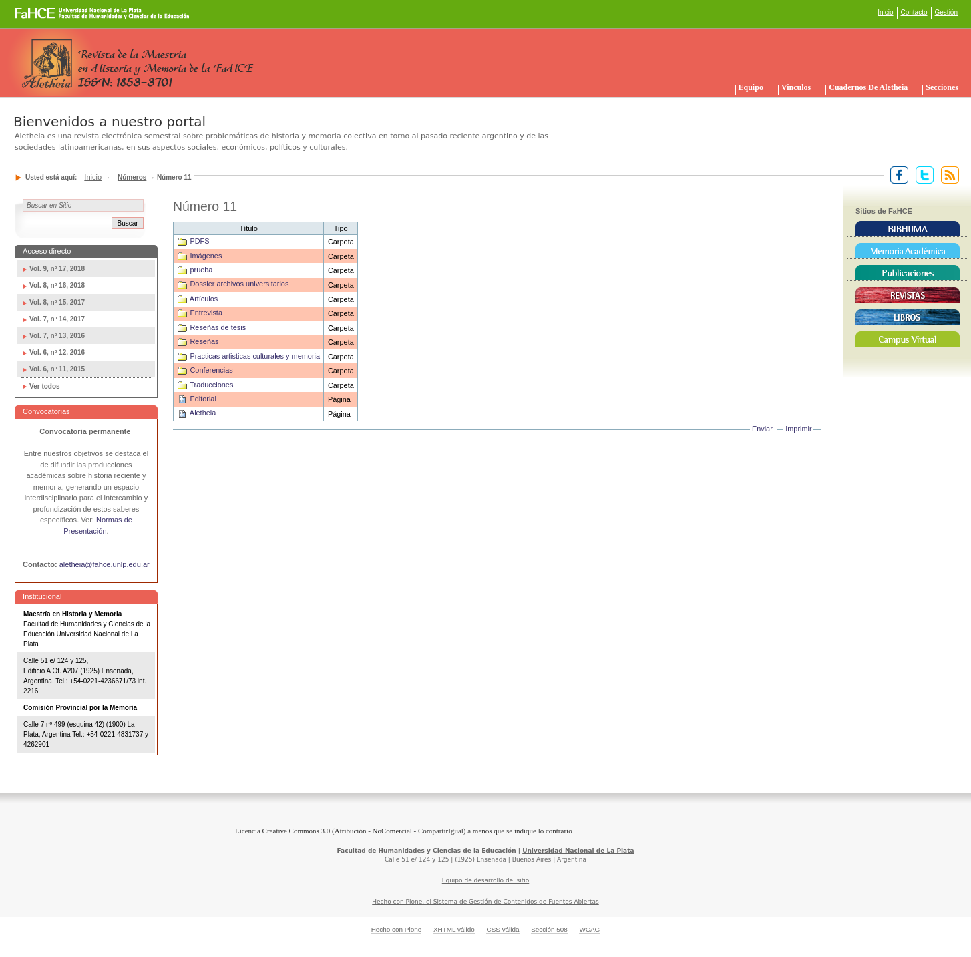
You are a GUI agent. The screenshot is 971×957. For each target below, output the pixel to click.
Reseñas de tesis (218, 327)
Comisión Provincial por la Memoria (80, 707)
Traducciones (211, 385)
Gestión (946, 12)
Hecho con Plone (396, 929)
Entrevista (206, 313)
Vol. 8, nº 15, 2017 (57, 302)
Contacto (914, 12)
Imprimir (798, 429)
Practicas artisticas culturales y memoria (255, 356)
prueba (201, 270)
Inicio (885, 12)
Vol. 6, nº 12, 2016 (57, 352)
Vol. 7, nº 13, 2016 (57, 335)
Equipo (751, 87)
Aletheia (203, 413)
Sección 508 (549, 929)
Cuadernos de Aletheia (868, 87)
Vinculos (796, 87)
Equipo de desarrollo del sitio (486, 880)
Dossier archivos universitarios (239, 284)
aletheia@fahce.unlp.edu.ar (104, 564)
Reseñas (204, 341)
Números (132, 177)
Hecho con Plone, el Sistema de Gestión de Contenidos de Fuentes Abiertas (485, 901)
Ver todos (44, 386)
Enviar (762, 429)
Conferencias (211, 370)
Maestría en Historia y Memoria (72, 614)
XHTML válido (454, 929)
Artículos (204, 299)
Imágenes (206, 256)
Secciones (942, 87)
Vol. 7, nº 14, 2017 (57, 319)
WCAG (589, 929)
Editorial (203, 399)
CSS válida (502, 929)
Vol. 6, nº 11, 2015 (57, 369)
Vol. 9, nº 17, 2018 (57, 268)
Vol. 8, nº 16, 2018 (57, 285)
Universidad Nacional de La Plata (578, 850)
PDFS (199, 241)
